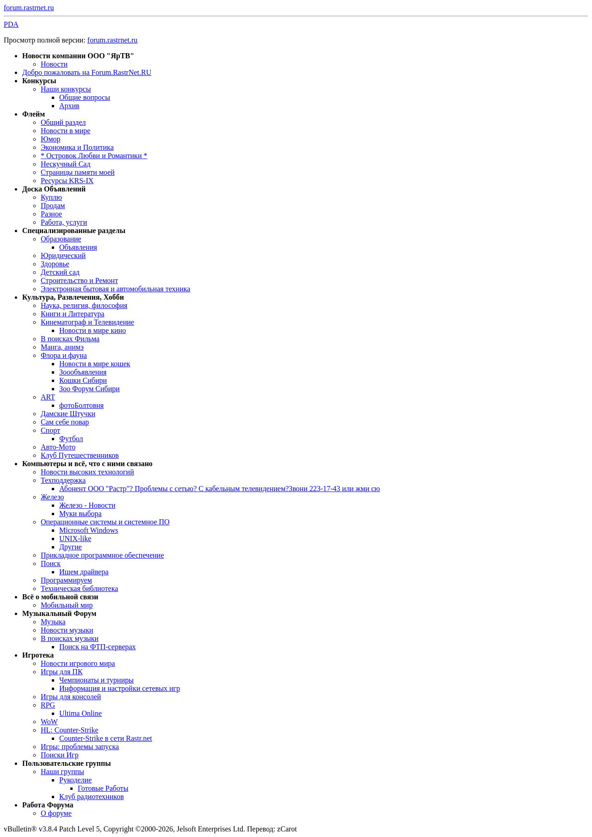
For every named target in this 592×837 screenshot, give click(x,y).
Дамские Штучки (68, 414)
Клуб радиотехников (91, 796)
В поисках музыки (70, 638)
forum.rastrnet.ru (29, 8)
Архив (69, 106)
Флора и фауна (64, 355)
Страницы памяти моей (78, 172)
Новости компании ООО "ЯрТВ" (78, 56)
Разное (51, 214)
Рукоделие (75, 780)
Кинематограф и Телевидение (87, 322)
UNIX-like (75, 538)
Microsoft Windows (88, 530)
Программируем (66, 580)
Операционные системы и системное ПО (105, 522)
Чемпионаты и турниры (96, 680)
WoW (49, 722)
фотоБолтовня (81, 405)
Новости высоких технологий (87, 472)
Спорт (50, 430)
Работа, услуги (64, 222)
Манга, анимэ (62, 347)
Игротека (38, 655)
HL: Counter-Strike (70, 730)
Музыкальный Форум (59, 613)
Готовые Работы (103, 788)
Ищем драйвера (84, 572)
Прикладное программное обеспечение (102, 555)
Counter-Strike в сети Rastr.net (105, 738)
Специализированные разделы (73, 230)
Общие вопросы (84, 97)
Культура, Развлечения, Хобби (73, 297)
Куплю (51, 197)
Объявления (78, 247)
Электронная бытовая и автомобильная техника (115, 289)
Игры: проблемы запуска (80, 747)
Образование (61, 239)
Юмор (51, 139)
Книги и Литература (73, 314)
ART (48, 397)
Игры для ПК (62, 672)
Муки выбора (80, 513)
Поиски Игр (60, 755)
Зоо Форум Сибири (89, 389)
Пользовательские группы (66, 763)
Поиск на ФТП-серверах (97, 647)
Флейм (33, 114)
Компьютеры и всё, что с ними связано (87, 464)
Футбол (71, 439)
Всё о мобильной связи (60, 597)
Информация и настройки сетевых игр (119, 688)
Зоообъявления (82, 372)
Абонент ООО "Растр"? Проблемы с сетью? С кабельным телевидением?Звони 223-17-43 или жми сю (219, 488)
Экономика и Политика (77, 147)
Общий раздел (63, 122)
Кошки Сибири (83, 380)
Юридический (63, 255)
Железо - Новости (87, 505)
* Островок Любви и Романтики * (94, 156)
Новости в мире (65, 131)
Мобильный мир (66, 605)
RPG (48, 705)
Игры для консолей (71, 697)
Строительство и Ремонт (79, 280)
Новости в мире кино (92, 330)
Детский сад (60, 272)
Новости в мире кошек (94, 364)
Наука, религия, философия (84, 305)
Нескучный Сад (66, 164)
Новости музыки (67, 630)
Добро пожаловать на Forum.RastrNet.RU (86, 72)
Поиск (51, 563)
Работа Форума (47, 805)
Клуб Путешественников (80, 455)
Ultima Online (80, 713)
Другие (70, 547)
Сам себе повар (65, 422)
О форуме (56, 813)
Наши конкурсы (66, 89)
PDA (11, 24)
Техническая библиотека (79, 588)
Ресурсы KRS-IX (67, 181)
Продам (53, 205)
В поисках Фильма (70, 339)
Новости (54, 64)
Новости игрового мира (78, 663)
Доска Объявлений (54, 189)
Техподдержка (63, 480)
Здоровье (55, 264)
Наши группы (62, 771)
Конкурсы (39, 81)
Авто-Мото (58, 447)
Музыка (53, 622)
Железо (52, 497)
